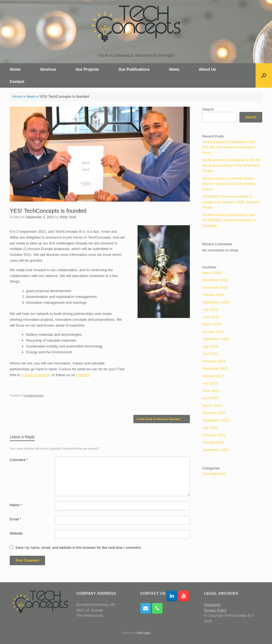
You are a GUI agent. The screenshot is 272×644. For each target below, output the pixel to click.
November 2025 (215, 287)
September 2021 (215, 450)
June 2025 (210, 317)
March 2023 (211, 405)
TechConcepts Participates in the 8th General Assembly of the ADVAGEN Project (231, 165)
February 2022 (214, 435)
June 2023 (210, 391)
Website (16, 533)
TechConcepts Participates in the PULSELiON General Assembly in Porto (229, 147)
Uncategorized (33, 395)
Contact (17, 81)
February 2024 (214, 361)
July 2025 (210, 309)
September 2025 (215, 302)
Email (15, 519)
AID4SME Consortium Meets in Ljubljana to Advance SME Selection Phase (231, 201)
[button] (264, 75)
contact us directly (35, 375)
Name (16, 505)
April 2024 (210, 354)
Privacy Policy (215, 610)
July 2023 (210, 383)
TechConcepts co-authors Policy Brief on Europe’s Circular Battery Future (229, 183)
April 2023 (210, 398)
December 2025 (215, 280)
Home (15, 69)
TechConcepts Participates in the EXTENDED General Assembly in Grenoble (229, 220)
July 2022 (210, 427)
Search (208, 109)
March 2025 (211, 324)
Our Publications (134, 69)
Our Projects (87, 69)
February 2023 (214, 413)
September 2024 (215, 339)
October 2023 (213, 376)
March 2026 (211, 273)
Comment (19, 460)
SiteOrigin (143, 633)
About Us (207, 69)
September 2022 (215, 420)
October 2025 (213, 295)
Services (48, 69)
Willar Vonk (68, 217)
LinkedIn (83, 375)
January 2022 (213, 442)
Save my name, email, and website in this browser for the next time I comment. (78, 547)
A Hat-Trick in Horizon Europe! (161, 419)
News (174, 69)
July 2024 (210, 346)
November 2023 (215, 368)
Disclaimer (212, 605)
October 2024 (213, 332)
